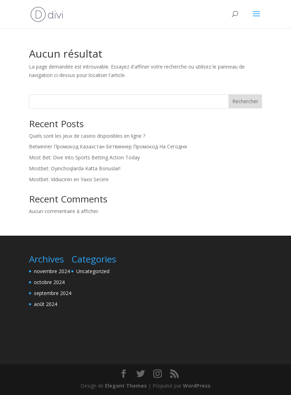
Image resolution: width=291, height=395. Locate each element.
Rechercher (245, 101)
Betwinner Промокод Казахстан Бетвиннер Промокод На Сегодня (108, 146)
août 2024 (45, 304)
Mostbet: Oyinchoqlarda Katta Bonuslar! (74, 168)
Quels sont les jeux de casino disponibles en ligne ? (87, 135)
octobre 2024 (49, 282)
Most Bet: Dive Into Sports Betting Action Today (84, 157)
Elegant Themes (126, 385)
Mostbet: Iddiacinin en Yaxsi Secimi (68, 179)
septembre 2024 (52, 293)
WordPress (196, 385)
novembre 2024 (52, 271)
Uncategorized (92, 271)
